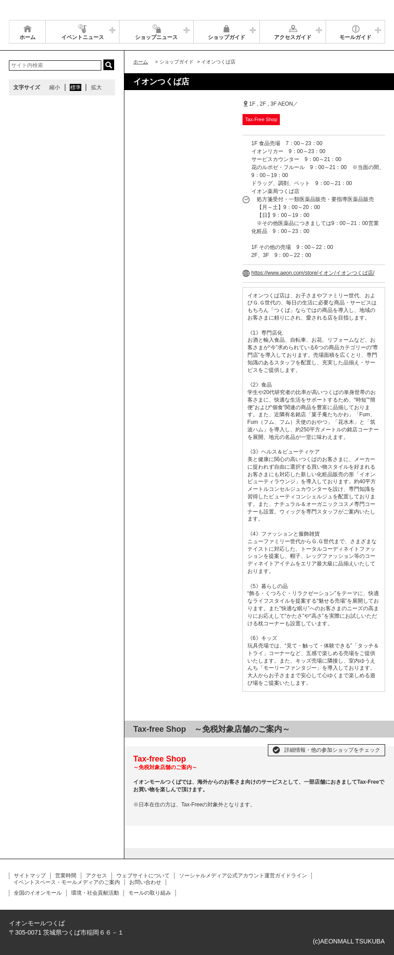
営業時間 (65, 875)
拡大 (96, 87)
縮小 (54, 87)
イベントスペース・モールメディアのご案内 (66, 882)
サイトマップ (30, 875)
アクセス (96, 875)
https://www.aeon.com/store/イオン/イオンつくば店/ (312, 273)
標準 (75, 87)
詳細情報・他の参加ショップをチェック (332, 750)
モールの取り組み (149, 893)
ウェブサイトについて (143, 875)
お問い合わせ (145, 882)
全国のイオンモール (38, 893)
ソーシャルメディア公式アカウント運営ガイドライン (243, 875)
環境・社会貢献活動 (95, 893)
